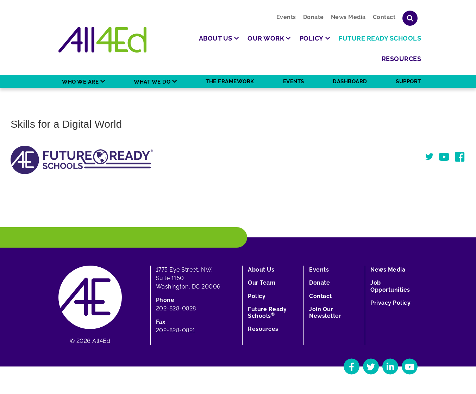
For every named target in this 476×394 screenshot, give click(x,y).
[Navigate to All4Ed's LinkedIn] (390, 367)
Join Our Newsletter (325, 312)
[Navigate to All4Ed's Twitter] (371, 367)
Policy (256, 296)
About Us (261, 269)
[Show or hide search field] (410, 18)
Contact (384, 17)
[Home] (102, 40)
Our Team (261, 282)
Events (286, 17)
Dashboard (350, 81)
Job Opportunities (390, 286)
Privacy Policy (390, 302)
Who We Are (80, 82)
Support (408, 81)
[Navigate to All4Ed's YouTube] (410, 367)
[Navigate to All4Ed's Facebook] (351, 367)
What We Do (152, 82)
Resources (263, 329)
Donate (313, 17)
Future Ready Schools (267, 312)
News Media (348, 17)
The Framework (230, 81)
